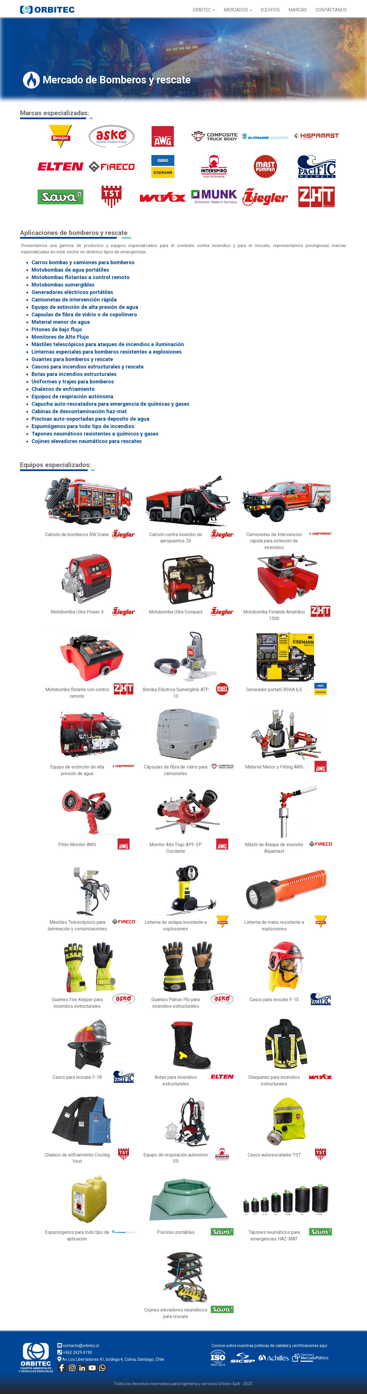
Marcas (297, 10)
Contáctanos (331, 10)
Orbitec (204, 10)
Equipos (270, 10)
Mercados (238, 10)
